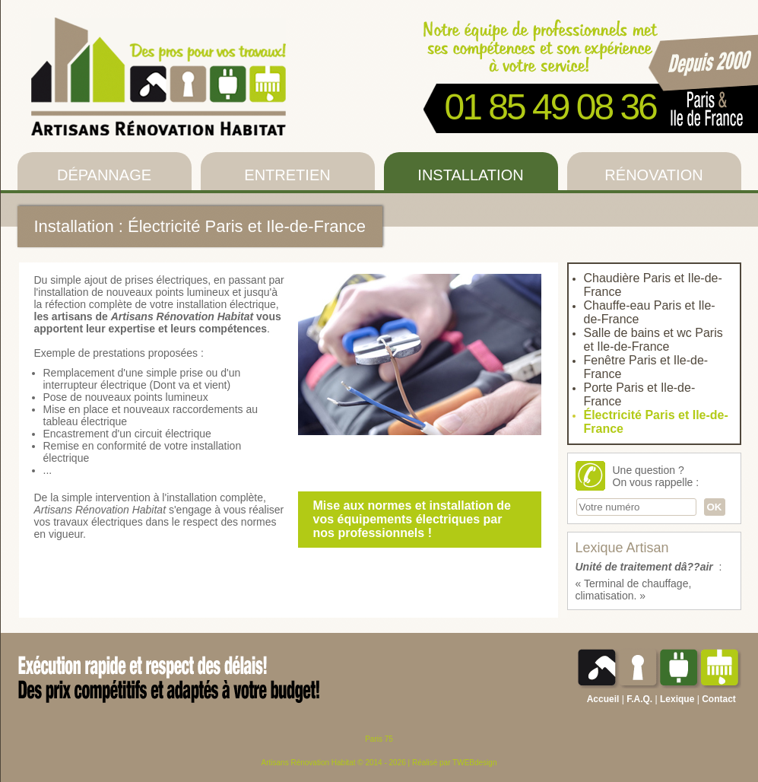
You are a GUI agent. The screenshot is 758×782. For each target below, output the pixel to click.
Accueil (603, 699)
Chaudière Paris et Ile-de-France (653, 285)
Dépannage (104, 175)
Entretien (287, 175)
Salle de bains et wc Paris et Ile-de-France (653, 339)
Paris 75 (379, 739)
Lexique (677, 699)
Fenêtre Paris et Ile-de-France (646, 367)
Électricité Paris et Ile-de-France (656, 421)
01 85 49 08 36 (550, 107)
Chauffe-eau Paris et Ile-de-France (649, 312)
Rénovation (653, 175)
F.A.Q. (639, 699)
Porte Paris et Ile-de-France (640, 394)
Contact (719, 699)
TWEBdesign (474, 762)
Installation (470, 175)
